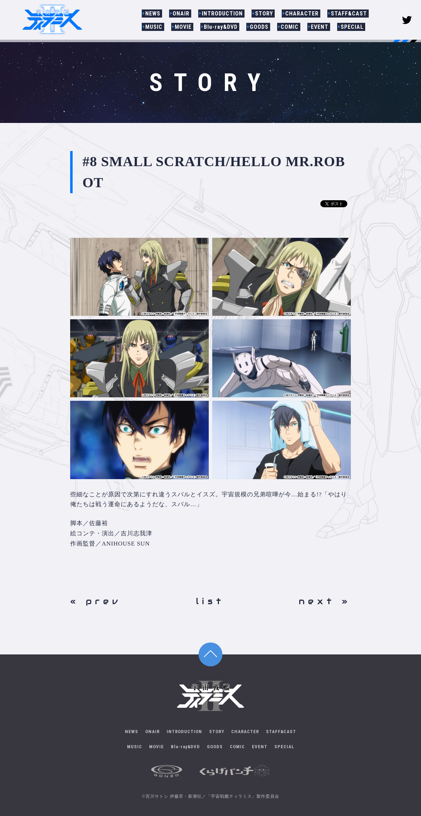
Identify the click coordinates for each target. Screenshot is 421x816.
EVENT (319, 27)
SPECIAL (352, 27)
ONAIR (181, 13)
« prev (95, 601)
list (210, 601)
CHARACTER (302, 13)
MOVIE (183, 27)
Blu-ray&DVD (221, 27)
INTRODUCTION (222, 13)
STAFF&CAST (349, 13)
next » (325, 601)
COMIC (290, 27)
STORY (264, 13)
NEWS (152, 13)
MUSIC (153, 27)
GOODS (259, 27)
